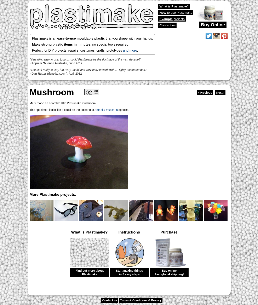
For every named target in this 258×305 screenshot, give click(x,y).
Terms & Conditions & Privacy (141, 300)
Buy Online (213, 24)
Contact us (109, 300)
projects (172, 19)
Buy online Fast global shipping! (169, 272)
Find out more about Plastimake (90, 272)
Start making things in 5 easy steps (129, 272)
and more (130, 50)
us (168, 25)
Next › (220, 92)
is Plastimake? (174, 6)
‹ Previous (205, 92)
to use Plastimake (176, 12)
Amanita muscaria (106, 109)
